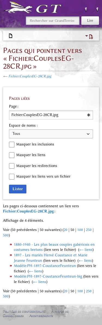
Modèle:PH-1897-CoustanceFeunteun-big (48, 276)
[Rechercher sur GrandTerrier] (52, 20)
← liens (85, 249)
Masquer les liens (30, 155)
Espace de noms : (23, 125)
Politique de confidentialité (24, 311)
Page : (13, 106)
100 (80, 229)
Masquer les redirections (36, 165)
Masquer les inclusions (35, 144)
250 (89, 229)
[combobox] (51, 114)
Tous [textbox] (16, 133)
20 (65, 229)
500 (6, 235)
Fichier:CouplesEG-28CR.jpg (29, 76)
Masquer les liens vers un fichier (43, 176)
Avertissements (41, 315)
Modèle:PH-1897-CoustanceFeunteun (45, 265)
